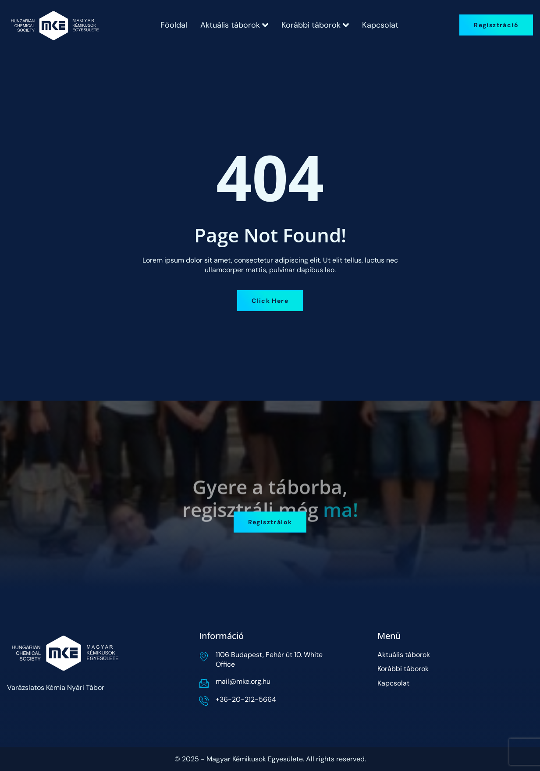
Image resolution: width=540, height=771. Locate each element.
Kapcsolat (380, 25)
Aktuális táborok (234, 25)
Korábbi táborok (315, 25)
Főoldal (173, 25)
